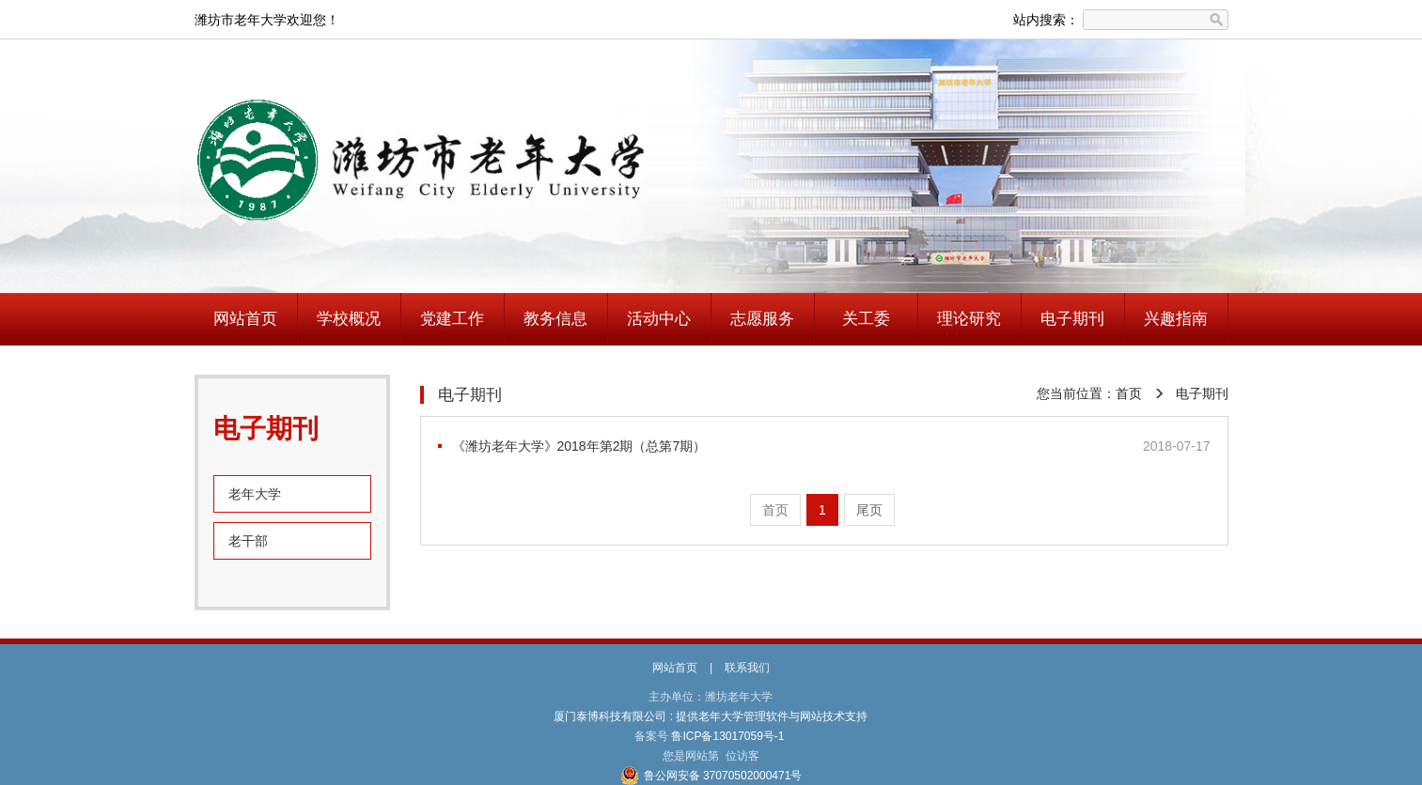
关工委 (866, 319)
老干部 (248, 540)
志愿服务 (762, 319)
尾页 (869, 509)
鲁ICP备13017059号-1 (728, 736)
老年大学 (254, 493)
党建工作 (452, 319)
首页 (1129, 393)
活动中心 (659, 319)
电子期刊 (1072, 319)
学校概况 (349, 319)
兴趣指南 (1176, 319)
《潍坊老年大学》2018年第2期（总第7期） (579, 446)
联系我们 (747, 667)
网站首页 (245, 319)
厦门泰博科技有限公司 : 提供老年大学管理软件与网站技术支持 (711, 716)
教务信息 (555, 319)
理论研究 (969, 319)
